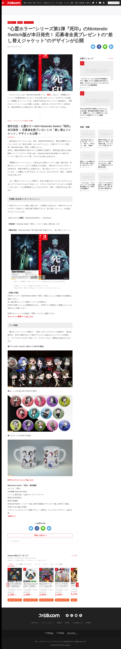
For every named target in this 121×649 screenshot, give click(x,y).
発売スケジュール (49, 3)
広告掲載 (86, 623)
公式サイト (12, 516)
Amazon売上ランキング (18, 556)
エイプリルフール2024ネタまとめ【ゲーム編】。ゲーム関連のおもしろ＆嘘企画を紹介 (105, 164)
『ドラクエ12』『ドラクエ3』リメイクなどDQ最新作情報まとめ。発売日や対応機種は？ (87, 185)
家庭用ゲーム (12, 22)
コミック (37, 564)
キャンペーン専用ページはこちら (20, 317)
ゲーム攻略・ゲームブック (24, 564)
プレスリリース (29, 22)
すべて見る (74, 555)
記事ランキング (86, 58)
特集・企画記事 (79, 3)
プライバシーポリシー (48, 623)
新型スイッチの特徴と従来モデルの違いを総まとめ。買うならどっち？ (87, 163)
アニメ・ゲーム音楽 (56, 564)
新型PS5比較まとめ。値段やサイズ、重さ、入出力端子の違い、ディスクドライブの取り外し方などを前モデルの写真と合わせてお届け (105, 142)
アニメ (45, 564)
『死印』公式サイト (40, 535)
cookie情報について (77, 623)
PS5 (34, 3)
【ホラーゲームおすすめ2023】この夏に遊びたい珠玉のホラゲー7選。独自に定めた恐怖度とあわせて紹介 (105, 185)
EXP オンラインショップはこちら (21, 480)
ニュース (66, 3)
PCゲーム (39, 3)
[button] (77, 585)
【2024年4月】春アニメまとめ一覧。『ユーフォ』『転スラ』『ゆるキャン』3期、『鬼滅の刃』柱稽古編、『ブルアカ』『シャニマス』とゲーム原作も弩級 (87, 142)
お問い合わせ (36, 623)
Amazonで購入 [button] (14, 600)
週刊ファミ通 (90, 3)
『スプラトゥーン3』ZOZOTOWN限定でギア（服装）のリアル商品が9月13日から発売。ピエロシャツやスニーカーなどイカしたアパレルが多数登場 (94, 82)
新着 (25, 3)
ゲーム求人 (59, 3)
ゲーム (11, 564)
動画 (71, 3)
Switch (29, 3)
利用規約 (59, 623)
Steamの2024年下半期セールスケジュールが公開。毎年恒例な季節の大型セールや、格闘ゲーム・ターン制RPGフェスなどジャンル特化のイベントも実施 (94, 112)
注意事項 (67, 623)
